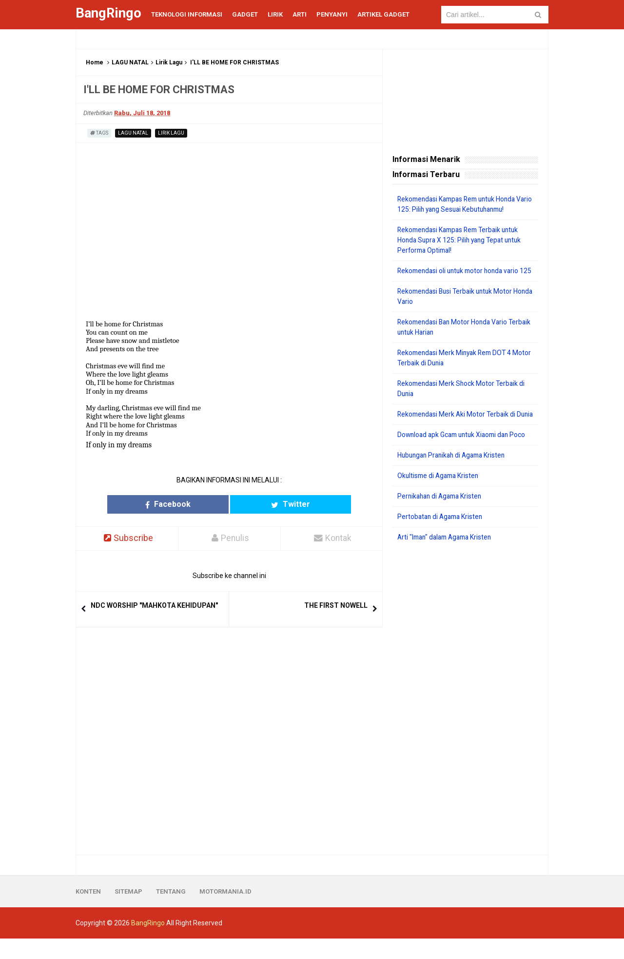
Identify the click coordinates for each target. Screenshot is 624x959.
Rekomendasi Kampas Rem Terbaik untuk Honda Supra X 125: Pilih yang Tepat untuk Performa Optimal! (462, 240)
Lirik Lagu (169, 62)
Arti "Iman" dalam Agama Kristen (447, 557)
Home (94, 62)
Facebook (191, 504)
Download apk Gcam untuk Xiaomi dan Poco (464, 455)
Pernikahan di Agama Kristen (442, 516)
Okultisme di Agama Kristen (440, 496)
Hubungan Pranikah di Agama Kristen (454, 476)
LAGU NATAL (130, 62)
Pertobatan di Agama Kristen (442, 537)
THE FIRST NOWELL (336, 605)
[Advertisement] (465, 719)
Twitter (267, 504)
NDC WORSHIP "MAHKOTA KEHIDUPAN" (154, 605)
